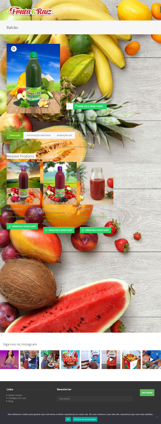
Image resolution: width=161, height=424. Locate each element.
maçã (108, 122)
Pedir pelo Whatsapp (90, 106)
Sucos (94, 119)
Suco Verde (84, 119)
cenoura (22, 216)
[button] (91, 106)
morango (48, 220)
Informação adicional (38, 135)
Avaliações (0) (64, 135)
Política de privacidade (85, 419)
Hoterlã (87, 122)
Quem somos (15, 395)
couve (69, 122)
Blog (10, 401)
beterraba (12, 216)
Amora (46, 216)
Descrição (15, 135)
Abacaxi (108, 119)
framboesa (57, 216)
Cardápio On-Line (17, 398)
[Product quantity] (69, 106)
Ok (68, 419)
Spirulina (70, 126)
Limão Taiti (98, 122)
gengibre (78, 122)
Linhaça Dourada (97, 216)
